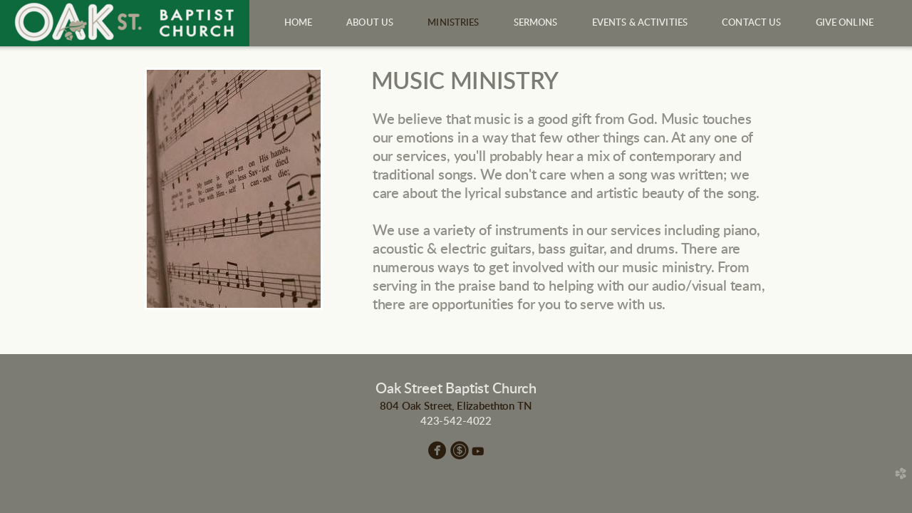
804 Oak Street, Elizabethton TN (456, 406)
